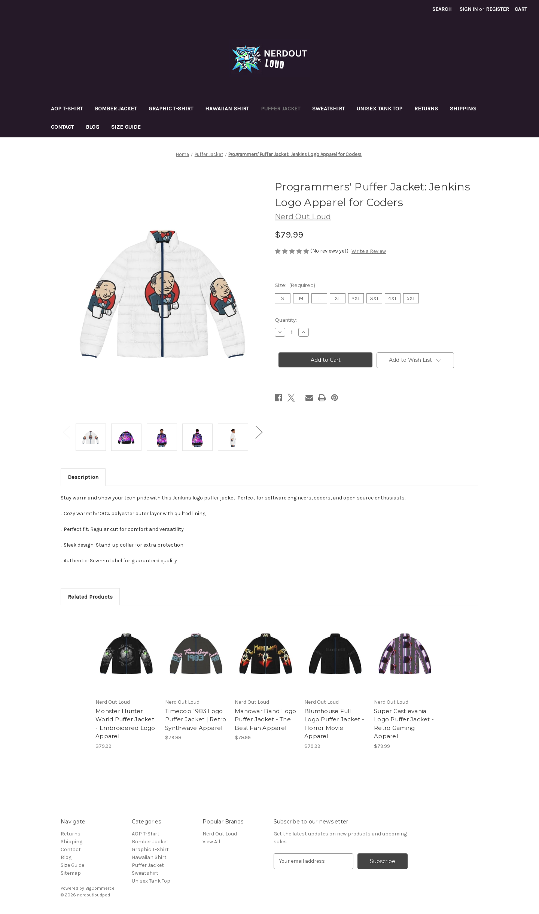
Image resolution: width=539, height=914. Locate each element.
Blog (92, 126)
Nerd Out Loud (219, 834)
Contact (62, 126)
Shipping (463, 108)
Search (441, 9)
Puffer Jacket (280, 108)
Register (497, 9)
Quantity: (286, 320)
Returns (426, 108)
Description (83, 477)
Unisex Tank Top (379, 108)
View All (211, 841)
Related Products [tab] (90, 596)
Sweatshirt (328, 108)
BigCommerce (100, 888)
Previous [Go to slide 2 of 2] (66, 431)
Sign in (469, 9)
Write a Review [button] (368, 251)
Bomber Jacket (116, 108)
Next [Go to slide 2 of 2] (258, 431)
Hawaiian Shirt (227, 108)
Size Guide (126, 126)
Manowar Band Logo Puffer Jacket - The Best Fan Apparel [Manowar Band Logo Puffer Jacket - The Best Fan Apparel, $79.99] (265, 719)
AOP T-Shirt (67, 108)
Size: (295, 285)
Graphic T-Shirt (171, 108)
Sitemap (71, 873)
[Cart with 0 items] (521, 9)
